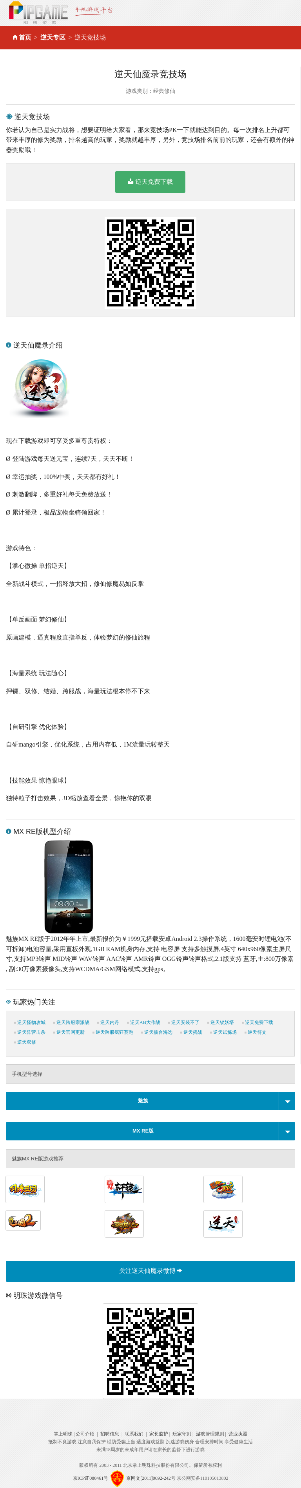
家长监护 (158, 1434)
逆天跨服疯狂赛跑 (112, 1032)
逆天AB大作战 (143, 1022)
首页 (25, 37)
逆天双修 (25, 1042)
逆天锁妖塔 (220, 1022)
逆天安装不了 (183, 1022)
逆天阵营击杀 (29, 1032)
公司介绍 (85, 1434)
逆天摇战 (191, 1032)
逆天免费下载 (150, 181)
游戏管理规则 (210, 1434)
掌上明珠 (63, 1434)
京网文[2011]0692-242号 (151, 1478)
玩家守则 (181, 1434)
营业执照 (237, 1434)
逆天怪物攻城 (29, 1022)
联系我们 (134, 1434)
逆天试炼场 (223, 1032)
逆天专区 (52, 37)
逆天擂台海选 (156, 1032)
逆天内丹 (108, 1022)
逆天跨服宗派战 (71, 1022)
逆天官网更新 (69, 1032)
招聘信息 (109, 1434)
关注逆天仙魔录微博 (150, 1270)
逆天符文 (256, 1032)
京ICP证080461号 (91, 1478)
